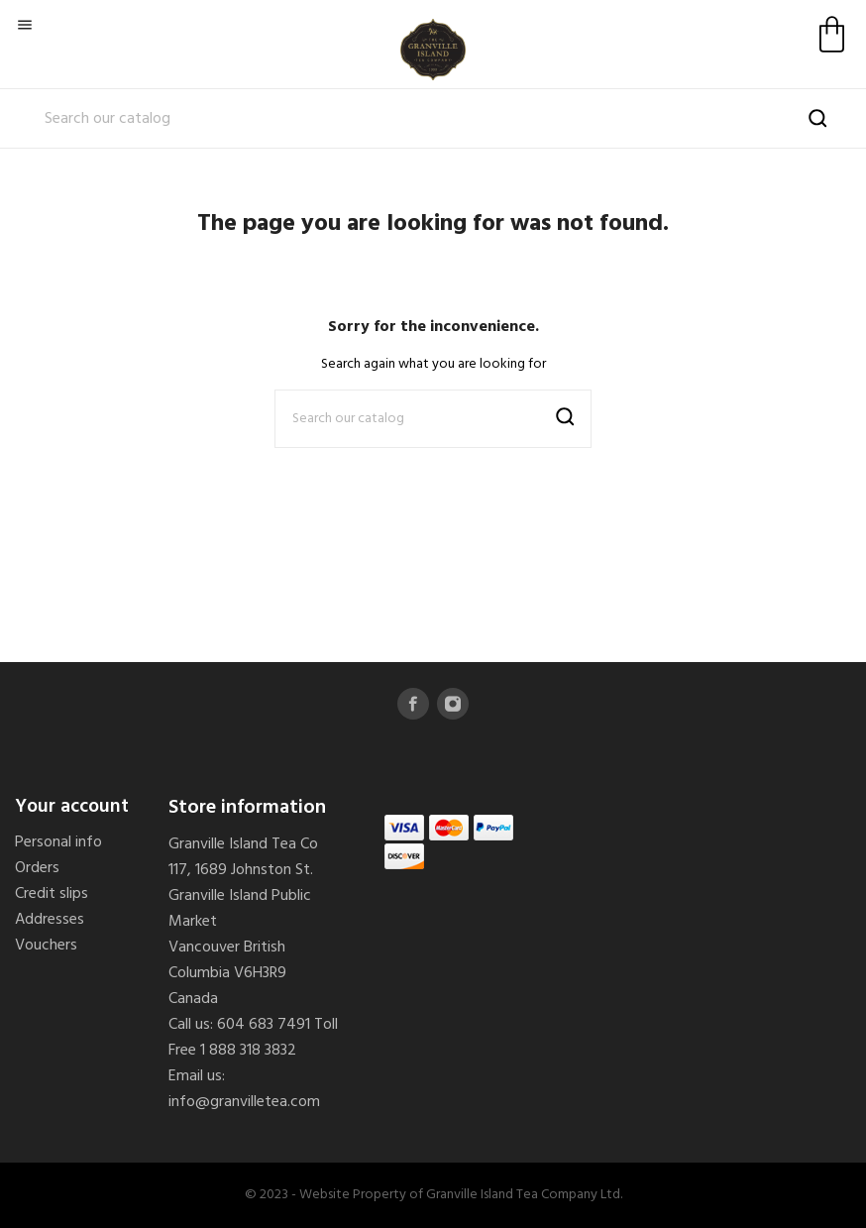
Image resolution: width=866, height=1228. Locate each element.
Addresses (49, 920)
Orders (37, 868)
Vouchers (46, 945)
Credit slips (51, 894)
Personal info (58, 842)
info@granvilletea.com (244, 1102)
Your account (72, 807)
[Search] (433, 119)
